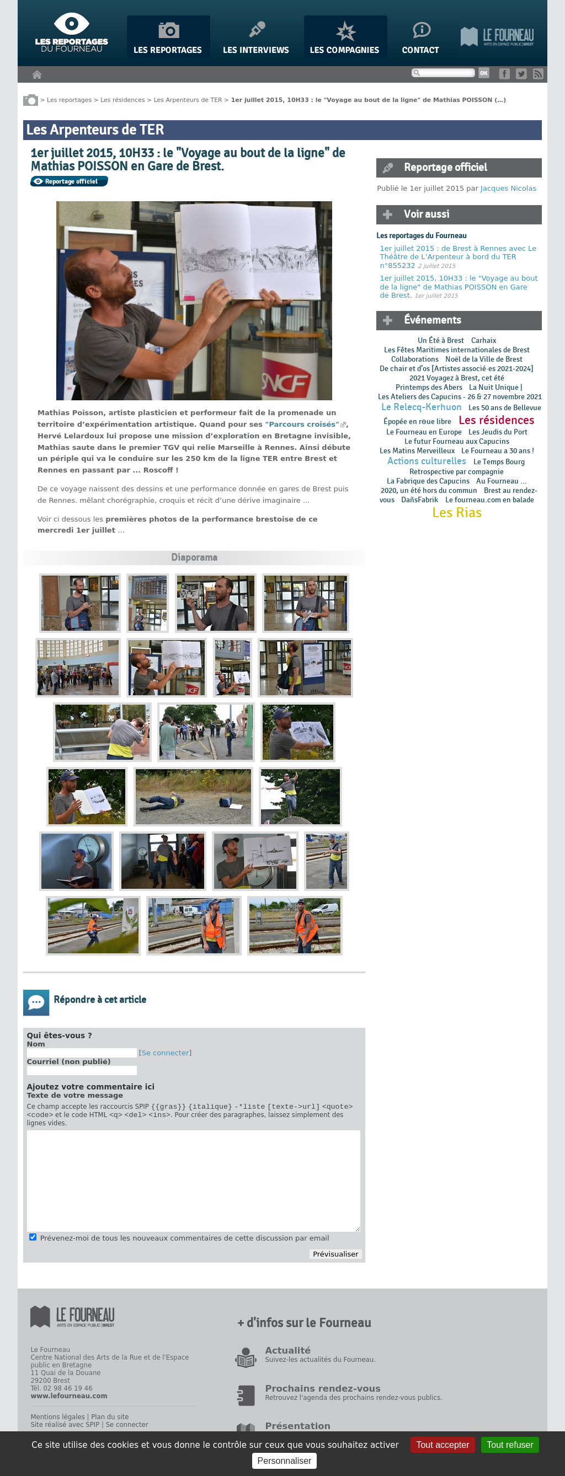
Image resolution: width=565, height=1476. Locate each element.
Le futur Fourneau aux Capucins (456, 441)
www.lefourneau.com (68, 1399)
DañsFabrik (419, 499)
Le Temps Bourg (499, 461)
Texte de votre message (75, 1095)
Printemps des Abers (429, 387)
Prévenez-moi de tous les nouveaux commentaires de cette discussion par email (184, 1241)
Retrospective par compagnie (456, 471)
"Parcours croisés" (302, 424)
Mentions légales (57, 1420)
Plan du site (110, 1420)
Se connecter (165, 1053)
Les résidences (122, 99)
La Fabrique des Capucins (428, 481)
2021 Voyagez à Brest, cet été (456, 378)
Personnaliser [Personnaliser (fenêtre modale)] (285, 1461)
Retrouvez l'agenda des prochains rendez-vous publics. (353, 1401)
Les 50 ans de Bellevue (504, 407)
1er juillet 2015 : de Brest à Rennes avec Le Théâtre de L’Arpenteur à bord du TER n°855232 (458, 257)
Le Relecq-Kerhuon (421, 407)
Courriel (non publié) (69, 1062)
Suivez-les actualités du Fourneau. (320, 1363)
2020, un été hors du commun (429, 490)
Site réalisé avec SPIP (64, 1428)
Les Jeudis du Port (497, 432)
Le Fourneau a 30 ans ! (497, 450)
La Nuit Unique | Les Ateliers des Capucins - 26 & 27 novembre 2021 (459, 392)
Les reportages (69, 99)
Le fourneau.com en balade (489, 499)
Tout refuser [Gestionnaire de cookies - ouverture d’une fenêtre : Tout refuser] (510, 1445)
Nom (36, 1044)
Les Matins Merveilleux (417, 450)
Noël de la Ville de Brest (484, 359)
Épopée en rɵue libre (417, 421)
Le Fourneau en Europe (424, 432)
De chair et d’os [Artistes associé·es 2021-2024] (457, 368)
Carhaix (483, 340)
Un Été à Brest (441, 340)
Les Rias (457, 512)
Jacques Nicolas (508, 188)
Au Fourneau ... (501, 481)
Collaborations (415, 359)
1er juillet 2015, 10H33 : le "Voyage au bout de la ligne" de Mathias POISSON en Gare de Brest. (459, 286)
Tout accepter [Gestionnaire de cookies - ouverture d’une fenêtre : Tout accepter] (442, 1445)
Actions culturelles (426, 461)
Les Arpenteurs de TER (188, 99)
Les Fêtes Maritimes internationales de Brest (457, 350)
